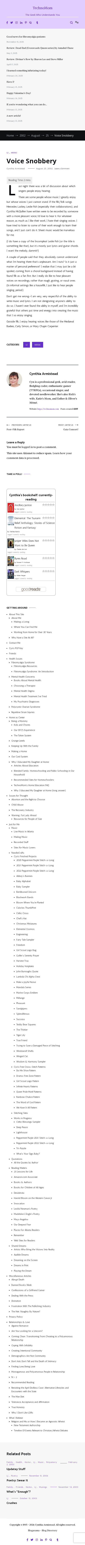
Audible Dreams (21, 1254)
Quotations (16, 1159)
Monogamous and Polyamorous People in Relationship (38, 1371)
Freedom (20, 945)
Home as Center (17, 717)
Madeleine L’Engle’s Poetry (27, 1214)
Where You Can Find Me (25, 627)
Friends (12, 653)
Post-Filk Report (24, 427)
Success (20, 1019)
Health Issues (15, 658)
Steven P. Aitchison (23, 562)
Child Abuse (17, 804)
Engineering (22, 934)
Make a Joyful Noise (26, 982)
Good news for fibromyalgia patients (26, 36)
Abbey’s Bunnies (24, 876)
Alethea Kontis (15, 532)
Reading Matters (19, 1168)
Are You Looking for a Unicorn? (27, 1331)
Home (28, 1462)
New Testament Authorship (27, 1425)
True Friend (21, 1040)
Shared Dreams (18, 1246)
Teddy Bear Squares (26, 1024)
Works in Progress (23, 1118)
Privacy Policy (16, 1316)
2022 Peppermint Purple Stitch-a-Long (35, 870)
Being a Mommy (19, 721)
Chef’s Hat (21, 918)
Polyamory (51, 1462)
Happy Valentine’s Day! (19, 93)
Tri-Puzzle (21, 1148)
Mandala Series (23, 987)
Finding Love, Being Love (23, 1366)
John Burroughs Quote (27, 971)
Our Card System (19, 756)
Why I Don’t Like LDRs (22, 1412)
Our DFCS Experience (24, 730)
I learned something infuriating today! (26, 70)
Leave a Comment (61, 168)
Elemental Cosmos (25, 929)
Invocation (19, 1203)
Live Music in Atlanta (24, 831)
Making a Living (21, 621)
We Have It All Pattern (26, 1107)
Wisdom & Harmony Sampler (31, 1061)
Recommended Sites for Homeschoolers (34, 779)
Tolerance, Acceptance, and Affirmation (30, 1402)
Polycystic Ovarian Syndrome (25, 706)
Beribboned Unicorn (26, 892)
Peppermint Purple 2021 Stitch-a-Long (35, 1138)
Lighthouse (21, 1132)
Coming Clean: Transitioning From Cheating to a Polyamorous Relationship (42, 1338)
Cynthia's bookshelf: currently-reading (31, 497)
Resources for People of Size (28, 819)
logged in (27, 447)
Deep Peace (22, 1127)
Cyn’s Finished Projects (25, 856)
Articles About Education (26, 765)
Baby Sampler (23, 886)
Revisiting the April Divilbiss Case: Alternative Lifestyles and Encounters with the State (40, 1389)
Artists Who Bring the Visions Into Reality (34, 1249)
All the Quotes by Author (26, 1162)
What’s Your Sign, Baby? (28, 1153)
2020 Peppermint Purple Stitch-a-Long (35, 860)
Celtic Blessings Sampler (28, 1121)
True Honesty (18, 1407)
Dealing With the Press (22, 1295)
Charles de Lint (22, 549)
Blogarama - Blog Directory (42, 1530)
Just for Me (14, 824)
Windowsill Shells (25, 1051)
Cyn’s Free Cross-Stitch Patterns (30, 1067)
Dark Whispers (22, 571)
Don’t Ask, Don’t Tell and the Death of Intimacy (33, 1361)
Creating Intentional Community (26, 1350)
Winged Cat (22, 1056)
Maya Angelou (21, 1219)
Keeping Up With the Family (24, 746)
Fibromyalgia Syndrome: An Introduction (34, 671)
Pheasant (20, 1003)
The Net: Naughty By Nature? (25, 1311)
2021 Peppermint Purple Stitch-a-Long (35, 865)
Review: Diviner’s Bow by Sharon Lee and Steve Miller (35, 59)
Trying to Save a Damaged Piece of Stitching (38, 1045)
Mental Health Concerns (23, 676)
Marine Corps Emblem (27, 992)
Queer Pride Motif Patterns (29, 1091)
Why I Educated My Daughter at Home (30, 762)
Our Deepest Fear (22, 1224)
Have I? (10, 81)
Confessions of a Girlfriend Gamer (28, 1290)
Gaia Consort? (60, 427)
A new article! (14, 115)
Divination (16, 1301)
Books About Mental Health (27, 680)
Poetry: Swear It (17, 1480)
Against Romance (19, 1325)
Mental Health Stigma (24, 691)
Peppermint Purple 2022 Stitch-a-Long (35, 1143)
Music (14, 152)
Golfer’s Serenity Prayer (27, 955)
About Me (16, 618)
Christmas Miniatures (26, 923)
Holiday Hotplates (25, 966)
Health (19, 1462)
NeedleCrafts (17, 852)
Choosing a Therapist (24, 685)
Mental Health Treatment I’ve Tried (30, 696)
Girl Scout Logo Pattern (27, 1081)
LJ (7, 152)
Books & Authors (23, 1182)
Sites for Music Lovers (24, 847)
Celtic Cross (22, 913)
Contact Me (14, 642)
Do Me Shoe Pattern (26, 1070)
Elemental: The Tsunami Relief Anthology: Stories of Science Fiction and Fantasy (35, 523)
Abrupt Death (17, 1279)
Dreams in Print (21, 1265)
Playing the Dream (23, 1270)
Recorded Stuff (21, 842)
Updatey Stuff (16, 1469)
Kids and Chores (22, 724)
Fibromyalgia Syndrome (22, 662)
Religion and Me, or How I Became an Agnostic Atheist (38, 1421)
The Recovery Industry (22, 810)
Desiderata (19, 1193)
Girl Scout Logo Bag (26, 950)
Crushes (12, 1503)
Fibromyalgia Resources (25, 666)
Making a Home (19, 751)
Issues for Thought (18, 795)
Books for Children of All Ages (29, 1187)
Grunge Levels (18, 740)
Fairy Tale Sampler (25, 939)
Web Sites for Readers (24, 1240)
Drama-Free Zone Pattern (28, 1076)
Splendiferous (22, 1013)
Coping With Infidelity (22, 1345)
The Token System (22, 735)
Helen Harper (21, 576)
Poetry (14, 1476)
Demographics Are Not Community (28, 1356)
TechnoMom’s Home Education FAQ (31, 785)
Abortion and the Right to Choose (28, 799)
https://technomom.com (48, 409)
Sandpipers (21, 1008)
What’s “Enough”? (19, 1491)
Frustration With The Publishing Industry (31, 1306)
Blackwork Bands (24, 897)
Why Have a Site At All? (22, 637)
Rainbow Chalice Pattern (28, 1097)
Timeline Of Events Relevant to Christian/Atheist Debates (41, 1430)
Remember (19, 1235)
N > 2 (14, 1377)
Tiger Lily (20, 1035)
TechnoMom (42, 8)
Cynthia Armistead (16, 168)
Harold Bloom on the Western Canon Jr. (33, 1198)
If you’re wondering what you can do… (27, 104)
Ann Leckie (20, 509)
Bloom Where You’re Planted (30, 902)
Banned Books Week (21, 1285)
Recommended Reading (22, 1382)
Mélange (20, 998)
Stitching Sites (21, 1113)
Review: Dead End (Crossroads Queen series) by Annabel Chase (40, 47)
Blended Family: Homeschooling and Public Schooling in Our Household (44, 772)
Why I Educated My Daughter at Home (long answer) (40, 790)
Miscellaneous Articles (20, 1276)
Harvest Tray (22, 960)
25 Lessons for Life (23, 1171)
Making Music (20, 837)
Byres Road (21, 558)
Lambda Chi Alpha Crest (28, 976)
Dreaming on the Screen (26, 1260)
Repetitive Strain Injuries (22, 712)
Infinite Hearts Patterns (27, 1086)
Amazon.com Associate (25, 1177)
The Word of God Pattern (28, 1102)
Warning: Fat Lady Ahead (23, 815)
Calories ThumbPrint (26, 907)
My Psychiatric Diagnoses (26, 701)
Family (10, 1462)
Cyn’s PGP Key (16, 648)
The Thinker (22, 1029)
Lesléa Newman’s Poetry (26, 1208)
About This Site (16, 614)
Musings (43, 1487)
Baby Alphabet (23, 881)
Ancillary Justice (23, 505)
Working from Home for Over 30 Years (33, 632)
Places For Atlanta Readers (27, 1230)
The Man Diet (17, 1396)
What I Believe (16, 1418)
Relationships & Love (19, 1322)
